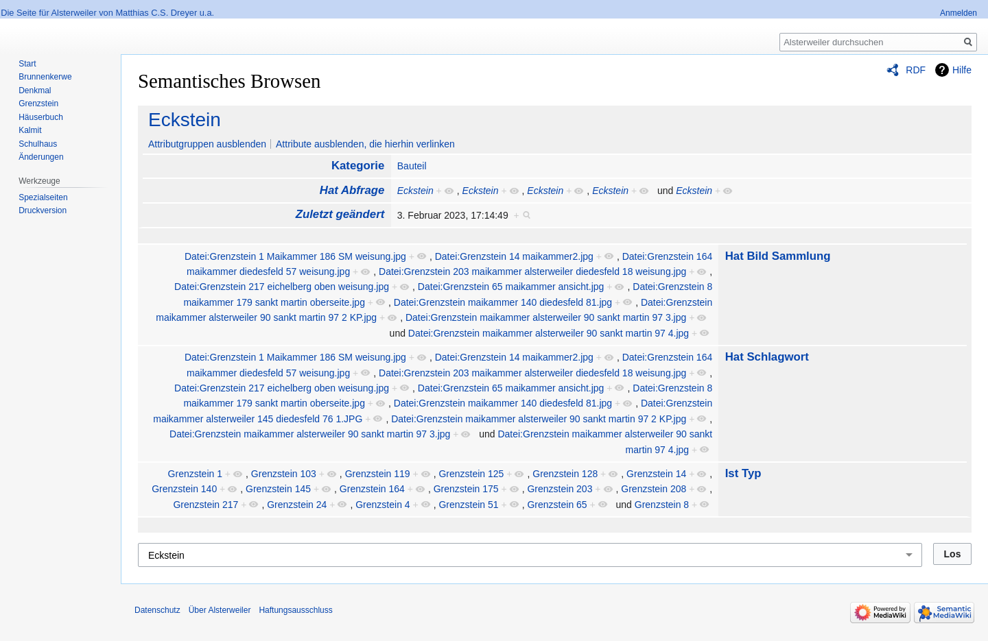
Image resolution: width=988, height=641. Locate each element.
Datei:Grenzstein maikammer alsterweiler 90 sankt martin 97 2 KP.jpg (538, 418)
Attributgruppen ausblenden (207, 143)
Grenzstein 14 (656, 473)
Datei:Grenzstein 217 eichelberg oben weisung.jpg (281, 286)
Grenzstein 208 (653, 488)
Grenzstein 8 (662, 504)
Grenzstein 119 (377, 473)
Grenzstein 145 (278, 488)
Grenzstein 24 (297, 504)
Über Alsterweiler (220, 610)
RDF (916, 69)
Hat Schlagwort (767, 356)
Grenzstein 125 (471, 473)
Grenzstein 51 (468, 504)
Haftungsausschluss (295, 610)
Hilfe (962, 69)
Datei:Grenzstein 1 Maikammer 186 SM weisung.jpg (295, 256)
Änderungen (41, 157)
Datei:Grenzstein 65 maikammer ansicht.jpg (511, 286)
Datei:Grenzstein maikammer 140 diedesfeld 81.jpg (503, 302)
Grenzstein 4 (382, 504)
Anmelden (958, 13)
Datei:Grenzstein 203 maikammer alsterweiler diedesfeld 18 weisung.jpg (532, 271)
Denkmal (35, 90)
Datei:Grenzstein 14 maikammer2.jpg (514, 256)
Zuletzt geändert (340, 214)
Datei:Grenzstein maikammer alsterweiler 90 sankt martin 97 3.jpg (545, 317)
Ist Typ (743, 473)
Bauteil (412, 165)
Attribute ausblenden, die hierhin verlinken (365, 143)
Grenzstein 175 (466, 488)
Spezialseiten (43, 197)
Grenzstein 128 (565, 473)
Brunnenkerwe (45, 77)
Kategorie (357, 165)
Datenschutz (157, 610)
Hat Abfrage (352, 190)
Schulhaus (38, 144)
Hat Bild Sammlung (778, 256)
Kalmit (30, 130)
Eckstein (184, 119)
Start (27, 64)
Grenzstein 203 (559, 488)
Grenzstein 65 (557, 504)
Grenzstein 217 (205, 504)
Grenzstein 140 (184, 488)
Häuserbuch (41, 117)
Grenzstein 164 (372, 488)
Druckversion (43, 210)
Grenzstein (38, 103)
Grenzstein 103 (283, 473)
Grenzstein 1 (195, 473)
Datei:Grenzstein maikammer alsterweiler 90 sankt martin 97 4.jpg (548, 333)
